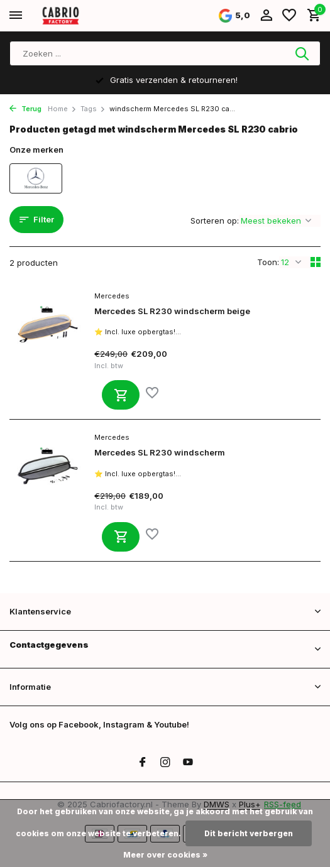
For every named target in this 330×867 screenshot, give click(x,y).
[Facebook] (143, 762)
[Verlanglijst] (289, 15)
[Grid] (316, 262)
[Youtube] (188, 762)
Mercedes (111, 296)
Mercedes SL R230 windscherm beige (172, 311)
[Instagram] (165, 762)
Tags (93, 108)
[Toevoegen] (121, 395)
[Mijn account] (266, 16)
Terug (25, 108)
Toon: (268, 262)
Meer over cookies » (165, 854)
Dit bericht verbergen (248, 833)
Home (62, 108)
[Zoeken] (165, 53)
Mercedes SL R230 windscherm (159, 452)
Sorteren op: (214, 220)
